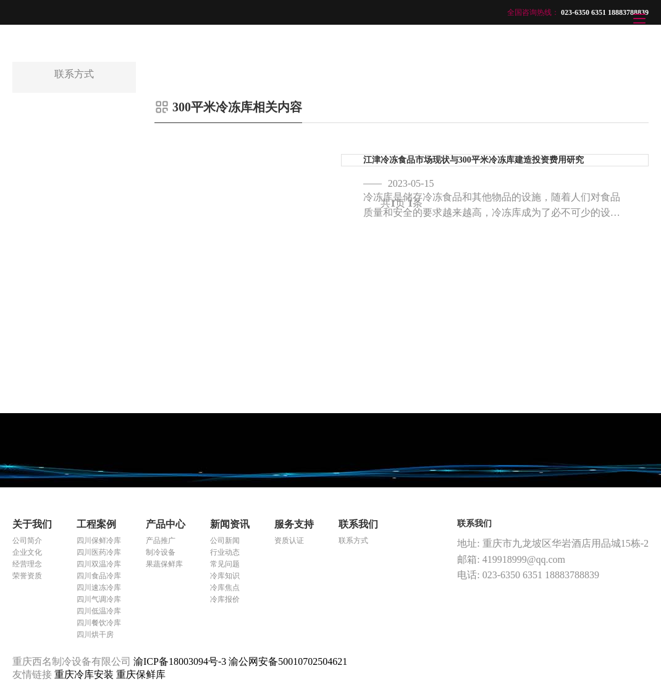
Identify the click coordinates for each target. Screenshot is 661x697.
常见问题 (225, 564)
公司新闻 (225, 540)
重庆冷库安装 (85, 674)
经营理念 (27, 564)
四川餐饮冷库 (99, 622)
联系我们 (358, 524)
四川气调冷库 (99, 599)
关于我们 (32, 524)
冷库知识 (225, 575)
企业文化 (27, 552)
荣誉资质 (27, 575)
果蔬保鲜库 (164, 564)
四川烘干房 (95, 634)
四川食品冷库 (99, 575)
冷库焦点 (225, 587)
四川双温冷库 (99, 564)
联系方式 (353, 540)
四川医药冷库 (99, 552)
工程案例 (96, 524)
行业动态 (225, 552)
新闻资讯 (230, 524)
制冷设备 (160, 552)
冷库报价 (225, 599)
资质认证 (289, 540)
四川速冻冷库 (99, 587)
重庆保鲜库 (141, 674)
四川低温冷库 (99, 611)
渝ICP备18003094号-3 (179, 661)
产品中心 (165, 524)
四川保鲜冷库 (99, 540)
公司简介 (27, 540)
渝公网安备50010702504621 (288, 661)
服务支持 (294, 524)
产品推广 (160, 540)
